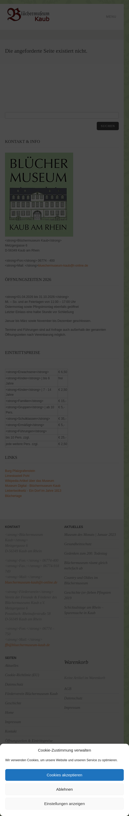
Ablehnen (64, 789)
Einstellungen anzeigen (64, 803)
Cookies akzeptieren (64, 775)
